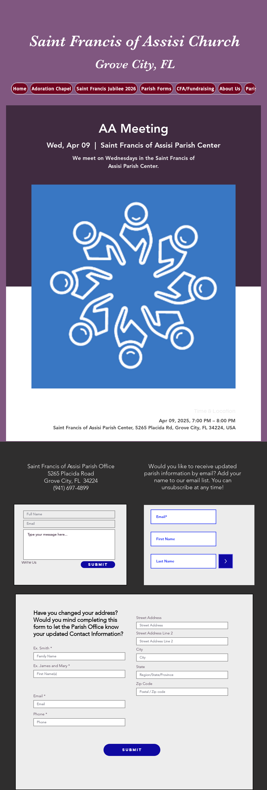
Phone (38, 714)
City (139, 649)
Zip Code (144, 684)
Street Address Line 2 (154, 633)
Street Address (149, 618)
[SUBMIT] (98, 564)
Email (38, 696)
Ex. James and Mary (50, 666)
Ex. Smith (41, 648)
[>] (225, 561)
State (140, 667)
